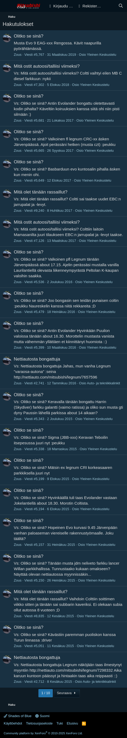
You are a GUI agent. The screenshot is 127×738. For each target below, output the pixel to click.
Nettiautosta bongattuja (37, 359)
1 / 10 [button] (45, 693)
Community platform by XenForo (43, 733)
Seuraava (67, 693)
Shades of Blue (18, 716)
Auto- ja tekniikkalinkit (103, 383)
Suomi (42, 716)
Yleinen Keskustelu (101, 55)
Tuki (59, 723)
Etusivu (72, 723)
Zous (17, 55)
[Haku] (121, 6)
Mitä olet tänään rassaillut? (40, 192)
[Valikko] (7, 6)
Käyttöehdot (13, 723)
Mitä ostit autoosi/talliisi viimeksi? (47, 66)
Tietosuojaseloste (39, 723)
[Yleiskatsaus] (110, 6)
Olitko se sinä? (28, 36)
